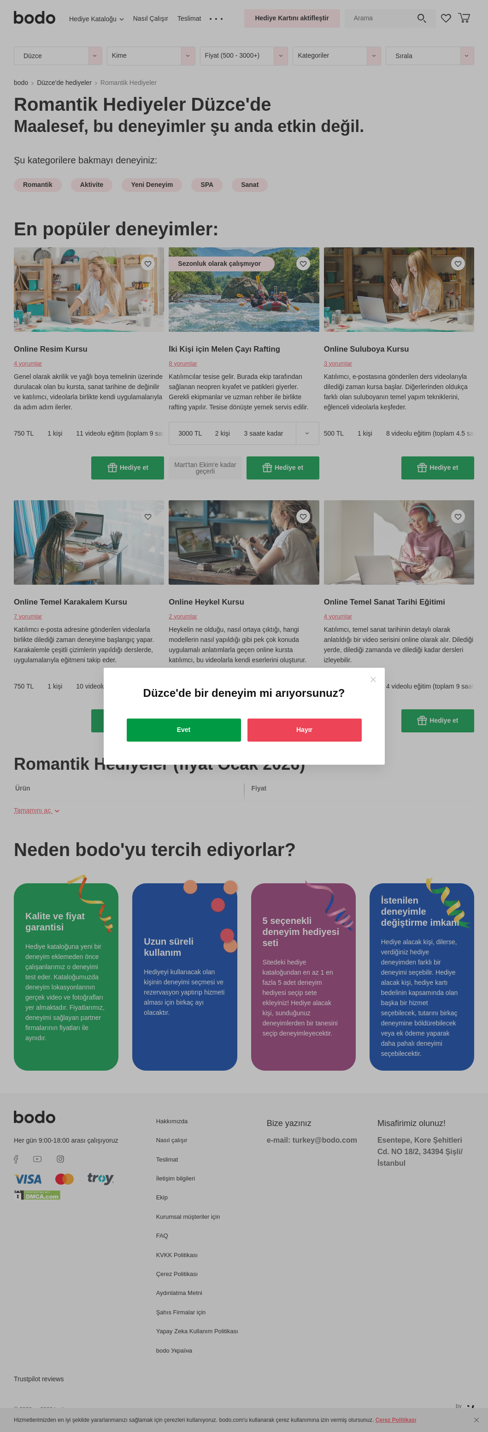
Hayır (304, 729)
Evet (184, 729)
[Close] (373, 679)
